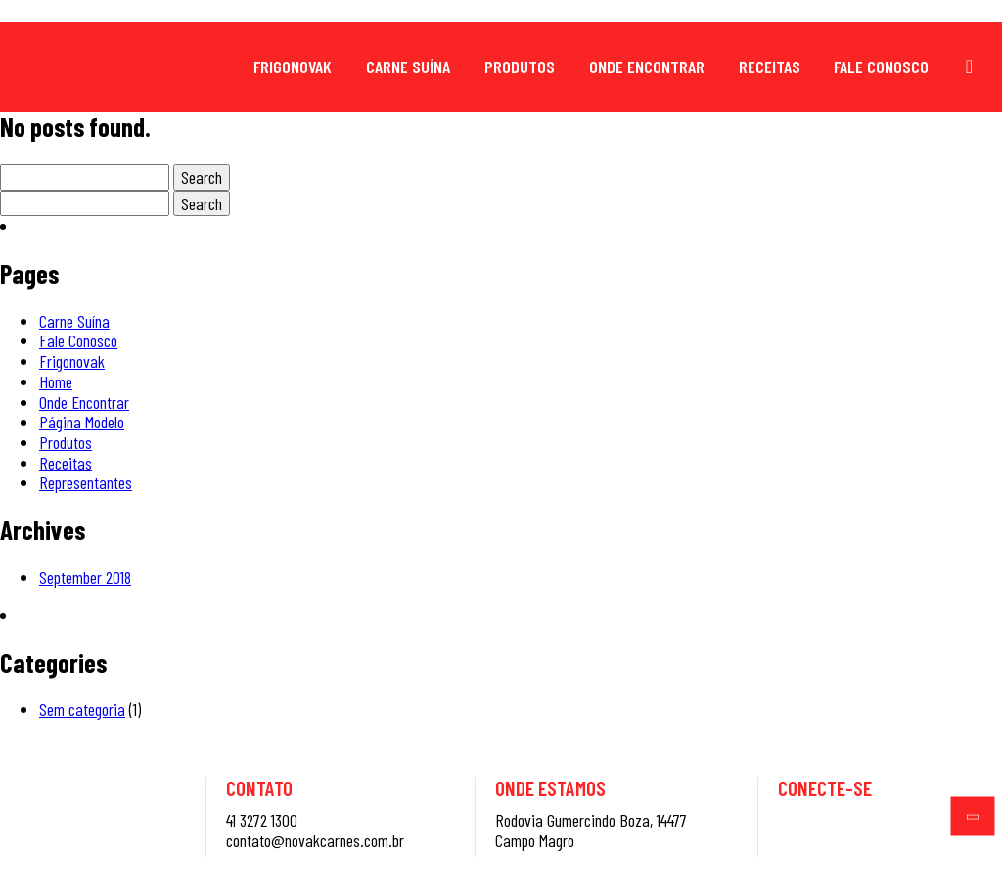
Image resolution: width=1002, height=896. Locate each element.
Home (55, 381)
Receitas (769, 66)
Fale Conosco (881, 66)
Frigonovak (292, 66)
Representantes (85, 482)
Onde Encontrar (647, 66)
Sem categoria (82, 709)
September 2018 (85, 577)
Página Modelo (81, 421)
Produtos (519, 66)
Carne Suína (408, 66)
